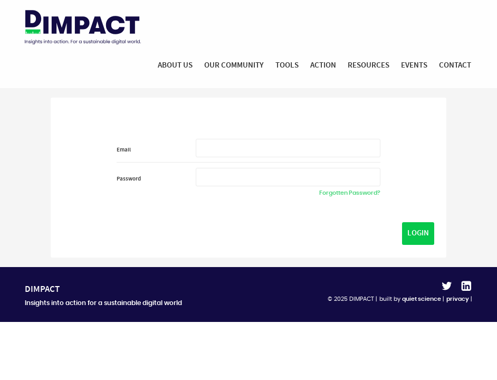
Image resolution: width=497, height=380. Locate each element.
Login (418, 233)
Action (323, 65)
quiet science (421, 299)
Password (129, 179)
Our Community (234, 65)
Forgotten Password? (349, 193)
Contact (455, 65)
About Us (175, 65)
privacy (457, 299)
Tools (287, 65)
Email (124, 150)
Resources (368, 65)
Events (414, 65)
